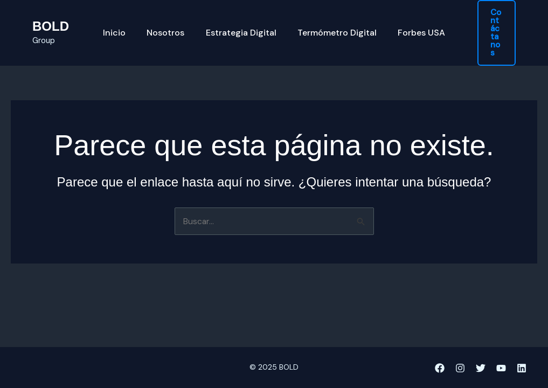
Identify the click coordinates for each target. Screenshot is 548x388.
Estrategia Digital (241, 27)
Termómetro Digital (333, 27)
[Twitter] (480, 368)
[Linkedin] (521, 368)
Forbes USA (414, 27)
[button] (492, 26)
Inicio (122, 27)
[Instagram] (460, 368)
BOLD (50, 20)
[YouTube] (501, 368)
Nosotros (170, 27)
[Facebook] (440, 368)
